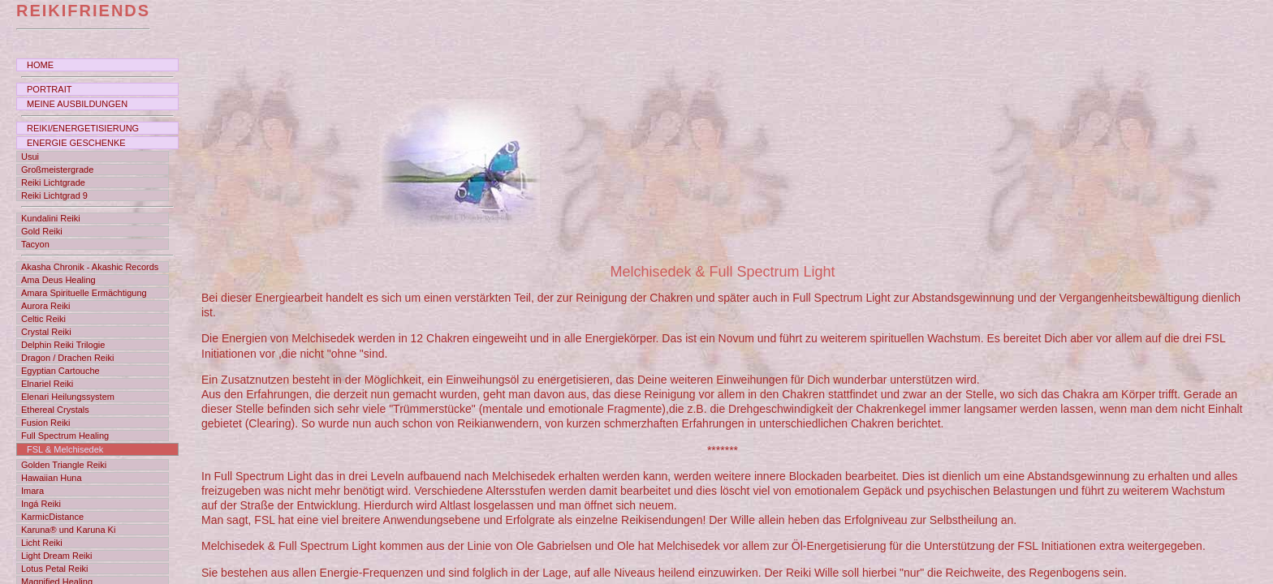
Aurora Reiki (46, 306)
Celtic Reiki (43, 319)
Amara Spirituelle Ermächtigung (84, 293)
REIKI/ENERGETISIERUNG (83, 128)
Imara (32, 491)
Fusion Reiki (46, 422)
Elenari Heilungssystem (67, 397)
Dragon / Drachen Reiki (67, 358)
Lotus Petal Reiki (54, 568)
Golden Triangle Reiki (63, 465)
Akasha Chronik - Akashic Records (89, 267)
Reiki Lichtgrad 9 (54, 195)
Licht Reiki (42, 543)
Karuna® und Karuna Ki (68, 530)
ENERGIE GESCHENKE (76, 143)
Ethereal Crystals (55, 409)
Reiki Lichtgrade (53, 182)
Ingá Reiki (41, 504)
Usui (30, 156)
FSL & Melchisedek (65, 449)
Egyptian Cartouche (60, 371)
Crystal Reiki (46, 332)
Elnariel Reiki (47, 384)
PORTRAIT (49, 89)
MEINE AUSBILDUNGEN (77, 104)
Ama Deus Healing (58, 280)
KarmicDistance (52, 517)
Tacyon (35, 244)
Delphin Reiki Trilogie (63, 345)
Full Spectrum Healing (65, 435)
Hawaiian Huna (51, 478)
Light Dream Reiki (56, 555)
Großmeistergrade (57, 169)
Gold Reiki (42, 231)
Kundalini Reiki (50, 218)
